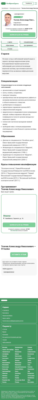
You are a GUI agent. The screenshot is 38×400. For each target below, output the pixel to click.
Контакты (5, 313)
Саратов (29, 349)
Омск (16, 371)
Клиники (5, 334)
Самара (29, 347)
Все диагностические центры (11, 337)
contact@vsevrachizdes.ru (18, 397)
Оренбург (18, 373)
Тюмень (29, 367)
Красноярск (18, 358)
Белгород (5, 358)
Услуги (4, 339)
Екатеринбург (6, 371)
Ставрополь (31, 358)
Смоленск (30, 354)
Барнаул (4, 356)
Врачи (4, 331)
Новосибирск (19, 369)
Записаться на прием (19, 35)
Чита (28, 380)
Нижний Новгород (20, 367)
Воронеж (5, 369)
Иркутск (4, 377)
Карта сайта (6, 318)
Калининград (19, 347)
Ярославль (30, 382)
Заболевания (6, 342)
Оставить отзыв (19, 254)
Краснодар (18, 356)
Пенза (17, 375)
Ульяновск (30, 369)
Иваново (5, 373)
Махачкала (18, 362)
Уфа (28, 371)
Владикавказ (6, 362)
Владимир (5, 364)
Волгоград (5, 367)
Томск (29, 362)
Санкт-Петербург (8, 349)
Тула (28, 364)
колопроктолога (9, 272)
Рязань (17, 382)
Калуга (17, 349)
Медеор (6, 216)
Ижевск (4, 375)
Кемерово (18, 351)
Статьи (4, 329)
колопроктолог (19, 14)
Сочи (29, 356)
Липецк (17, 360)
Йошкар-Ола (6, 380)
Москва (4, 347)
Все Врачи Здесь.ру (4, 300)
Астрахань (5, 354)
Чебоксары (30, 375)
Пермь (17, 377)
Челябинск (30, 377)
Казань (4, 382)
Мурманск (18, 364)
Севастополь (31, 351)
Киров (17, 354)
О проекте (5, 310)
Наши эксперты (7, 315)
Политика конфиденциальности (12, 320)
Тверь (29, 360)
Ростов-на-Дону (20, 380)
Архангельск (6, 351)
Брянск (4, 360)
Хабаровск (30, 373)
